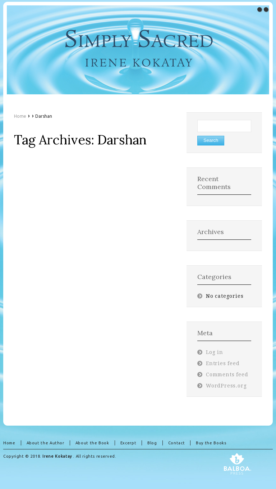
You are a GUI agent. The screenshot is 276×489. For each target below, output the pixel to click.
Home (20, 116)
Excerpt (128, 443)
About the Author (45, 443)
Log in (214, 352)
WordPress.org (226, 386)
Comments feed (227, 374)
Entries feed (223, 363)
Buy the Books (211, 443)
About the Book (92, 443)
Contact (176, 443)
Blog (152, 443)
